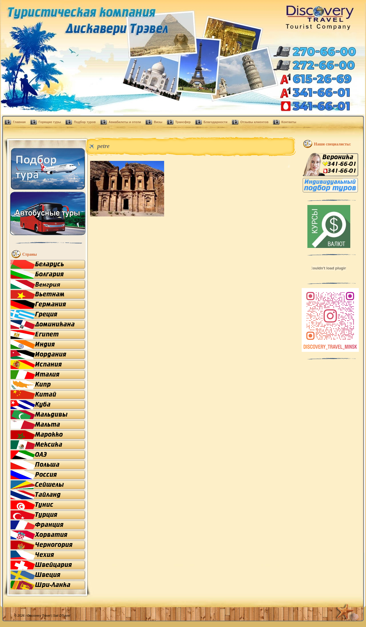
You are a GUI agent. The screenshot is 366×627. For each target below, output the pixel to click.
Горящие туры (50, 122)
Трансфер (183, 122)
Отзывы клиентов (254, 122)
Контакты (288, 122)
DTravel (64, 615)
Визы (158, 122)
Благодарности (215, 122)
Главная (19, 122)
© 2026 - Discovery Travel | (36, 615)
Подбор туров (85, 122)
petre (103, 146)
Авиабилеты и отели (125, 122)
